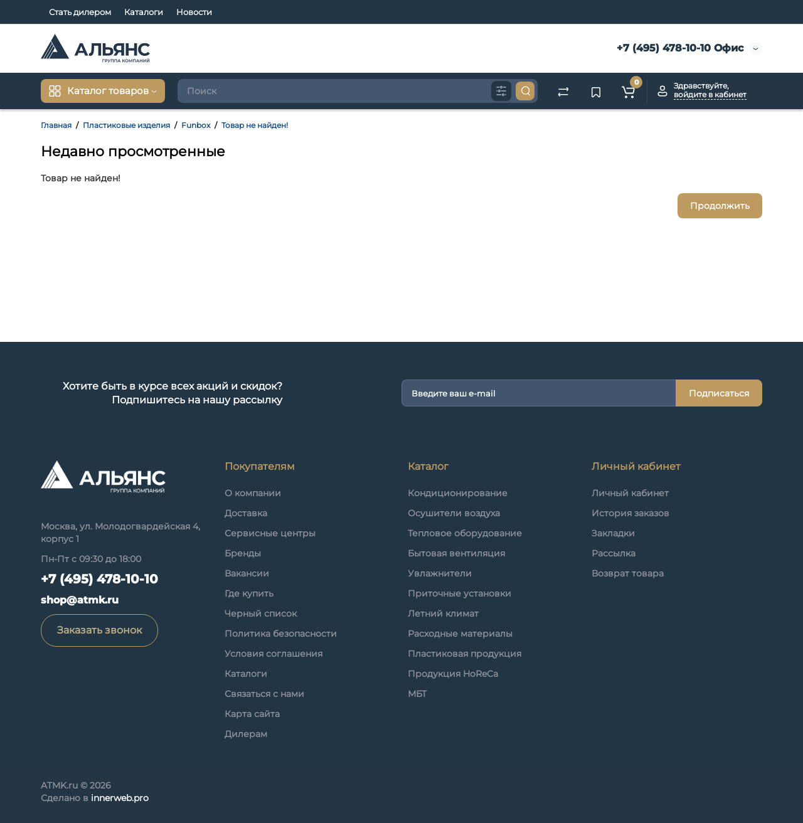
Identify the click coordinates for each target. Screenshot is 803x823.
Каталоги (143, 12)
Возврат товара (628, 573)
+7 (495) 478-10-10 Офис (678, 48)
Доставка (246, 513)
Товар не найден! (254, 125)
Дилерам (246, 734)
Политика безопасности (281, 633)
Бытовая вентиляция (456, 553)
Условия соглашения (273, 653)
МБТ (417, 693)
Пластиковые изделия (126, 125)
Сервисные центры (270, 533)
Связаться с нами (264, 693)
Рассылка (613, 553)
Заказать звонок (99, 630)
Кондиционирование (458, 493)
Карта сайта (252, 713)
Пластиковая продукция (464, 653)
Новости (194, 12)
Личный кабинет (630, 493)
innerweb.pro (120, 798)
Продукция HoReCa (453, 673)
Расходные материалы (460, 633)
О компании (253, 493)
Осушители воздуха (454, 513)
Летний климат (443, 613)
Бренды (243, 553)
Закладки (613, 533)
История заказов (630, 513)
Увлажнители (440, 573)
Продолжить (720, 205)
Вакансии (247, 573)
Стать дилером (80, 12)
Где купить (249, 593)
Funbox (195, 125)
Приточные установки (459, 593)
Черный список (261, 613)
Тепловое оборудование (465, 533)
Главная (56, 125)
